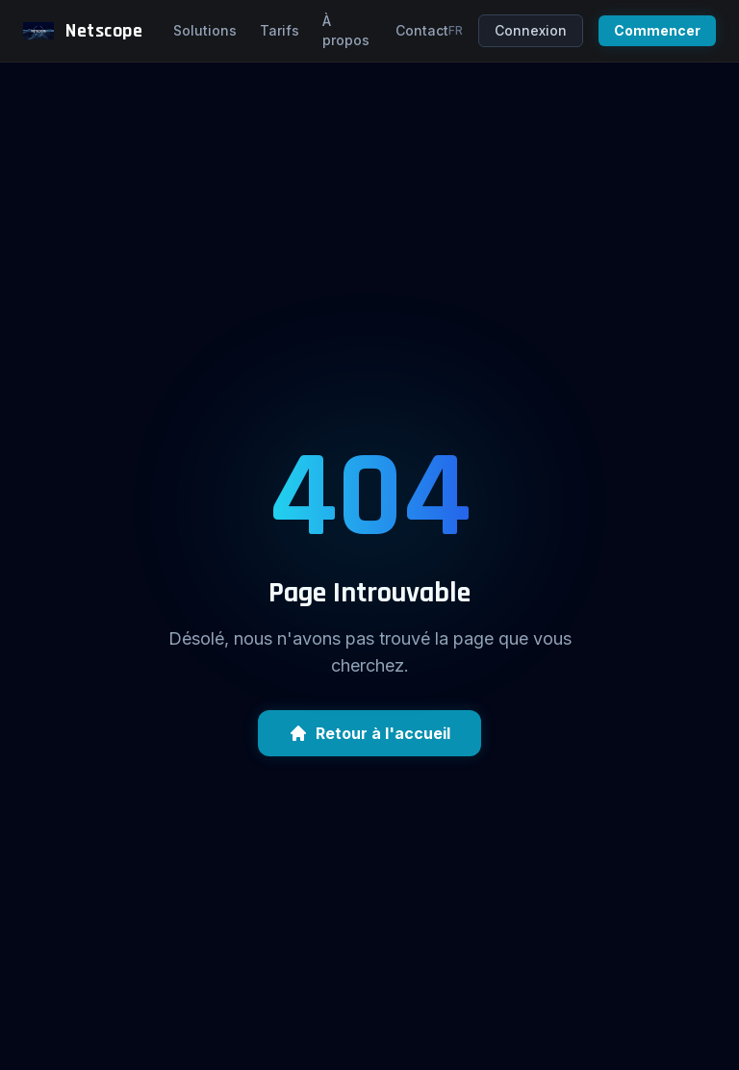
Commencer (657, 30)
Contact (421, 30)
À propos (346, 30)
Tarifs (279, 30)
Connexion (531, 30)
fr (455, 30)
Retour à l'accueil (369, 733)
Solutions (205, 30)
